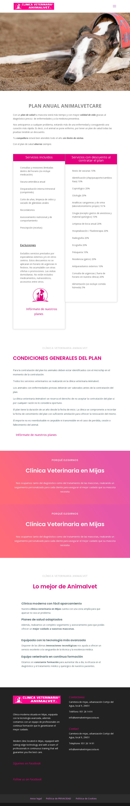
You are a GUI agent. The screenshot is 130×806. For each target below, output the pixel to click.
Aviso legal (36, 798)
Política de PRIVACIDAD (59, 798)
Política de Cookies (86, 798)
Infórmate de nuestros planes (41, 311)
